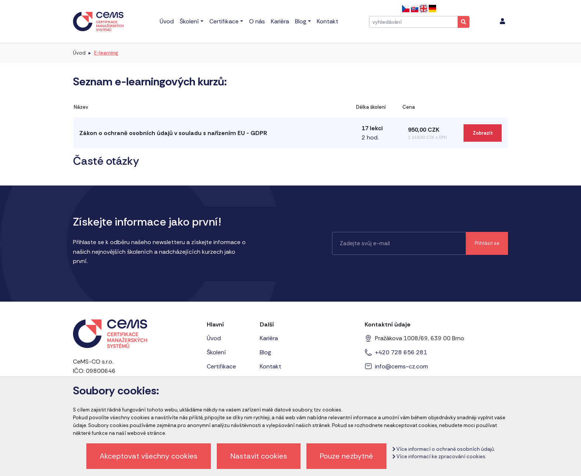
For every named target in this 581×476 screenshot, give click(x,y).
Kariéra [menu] (280, 21)
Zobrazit (483, 133)
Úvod (79, 53)
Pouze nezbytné (346, 456)
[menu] (502, 21)
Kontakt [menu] (327, 21)
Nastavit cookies (258, 456)
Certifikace (221, 366)
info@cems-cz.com (401, 366)
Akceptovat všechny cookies (148, 456)
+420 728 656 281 (401, 352)
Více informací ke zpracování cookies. (439, 456)
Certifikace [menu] (224, 21)
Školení (216, 352)
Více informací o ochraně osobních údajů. (443, 449)
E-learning (106, 53)
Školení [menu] (189, 21)
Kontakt (270, 366)
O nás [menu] (257, 21)
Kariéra (269, 338)
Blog (265, 352)
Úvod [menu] (167, 21)
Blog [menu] (300, 21)
